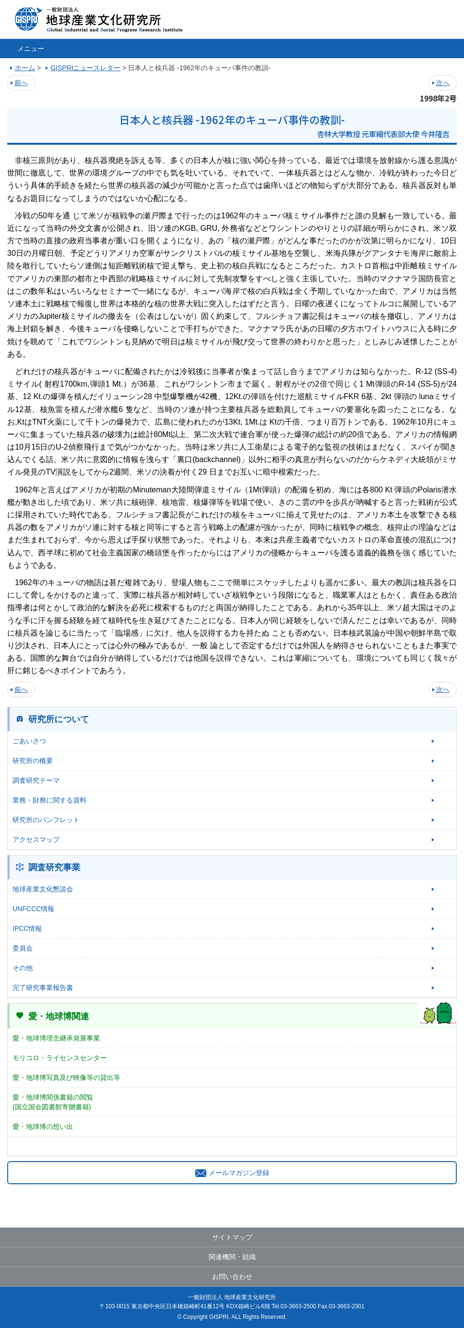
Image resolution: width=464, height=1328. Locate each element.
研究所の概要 (33, 760)
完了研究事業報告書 (43, 987)
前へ (21, 83)
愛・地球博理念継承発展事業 (56, 1038)
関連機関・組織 (232, 1257)
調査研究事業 (54, 867)
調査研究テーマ (36, 780)
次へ (443, 83)
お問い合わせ (232, 1276)
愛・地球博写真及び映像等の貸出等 (66, 1077)
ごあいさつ (29, 741)
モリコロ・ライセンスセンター (60, 1058)
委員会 (23, 948)
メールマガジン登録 (232, 1173)
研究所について (58, 719)
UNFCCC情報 (33, 909)
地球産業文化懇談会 (43, 889)
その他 (23, 968)
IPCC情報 (27, 928)
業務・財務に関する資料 (50, 800)
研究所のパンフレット (46, 820)
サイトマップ (232, 1237)
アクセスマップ (36, 839)
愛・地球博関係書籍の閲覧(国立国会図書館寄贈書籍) (53, 1102)
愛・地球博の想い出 (43, 1126)
